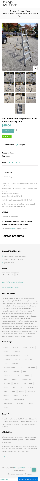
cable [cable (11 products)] (6, 351)
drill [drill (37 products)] (5, 363)
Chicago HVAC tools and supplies (25, 468)
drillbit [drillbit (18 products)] (15, 363)
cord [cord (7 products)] (26, 355)
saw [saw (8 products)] (13, 391)
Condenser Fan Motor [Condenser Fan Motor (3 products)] (12, 355)
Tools (28, 11)
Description (8, 172)
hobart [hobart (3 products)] (27, 375)
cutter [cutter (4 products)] (17, 359)
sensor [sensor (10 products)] (6, 395)
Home (14, 11)
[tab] (20, 172)
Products (21, 11)
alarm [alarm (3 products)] (6, 347)
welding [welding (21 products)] (6, 407)
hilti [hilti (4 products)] (17, 375)
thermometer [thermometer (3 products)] (19, 399)
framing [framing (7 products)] (16, 371)
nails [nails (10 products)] (5, 387)
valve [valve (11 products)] (31, 403)
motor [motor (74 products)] (16, 383)
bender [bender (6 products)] (15, 347)
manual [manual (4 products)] (14, 379)
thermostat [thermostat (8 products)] (8, 403)
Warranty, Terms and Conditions (12, 282)
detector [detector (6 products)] (28, 359)
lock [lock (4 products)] (5, 379)
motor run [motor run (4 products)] (28, 383)
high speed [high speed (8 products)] (8, 375)
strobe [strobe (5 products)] (6, 399)
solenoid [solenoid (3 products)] (26, 395)
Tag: (3, 156)
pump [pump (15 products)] (5, 391)
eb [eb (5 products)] (23, 363)
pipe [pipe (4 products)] (13, 387)
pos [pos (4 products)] (21, 387)
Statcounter (4, 480)
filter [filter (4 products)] (6, 371)
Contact (6, 457)
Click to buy (7, 131)
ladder (8, 156)
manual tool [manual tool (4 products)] (26, 379)
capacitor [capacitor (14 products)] (16, 351)
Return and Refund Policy (10, 288)
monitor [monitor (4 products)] (7, 383)
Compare (22, 145)
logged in (13, 229)
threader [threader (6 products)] (20, 403)
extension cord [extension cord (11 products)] (9, 367)
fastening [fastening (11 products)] (31, 367)
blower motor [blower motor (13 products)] (28, 347)
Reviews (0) (8, 177)
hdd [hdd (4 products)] (24, 371)
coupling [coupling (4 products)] (7, 359)
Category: (5, 153)
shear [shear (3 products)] (16, 395)
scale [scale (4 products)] (21, 391)
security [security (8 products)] (31, 391)
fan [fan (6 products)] (21, 367)
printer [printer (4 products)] (30, 387)
